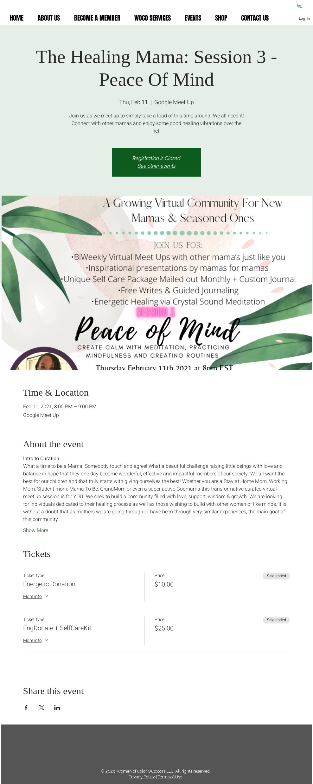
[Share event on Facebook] (26, 707)
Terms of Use (170, 777)
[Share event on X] (42, 707)
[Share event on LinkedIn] (57, 707)
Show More (35, 530)
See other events (157, 166)
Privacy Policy (142, 777)
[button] (299, 5)
